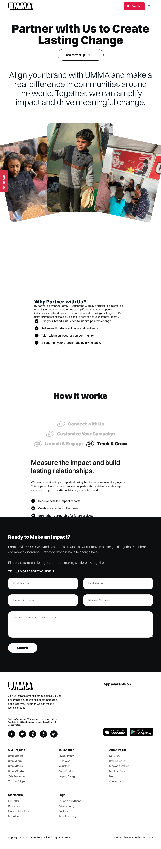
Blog (111, 776)
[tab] (80, 426)
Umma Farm (15, 761)
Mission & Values (119, 766)
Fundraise (64, 761)
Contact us (115, 781)
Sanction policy (67, 816)
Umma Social (16, 766)
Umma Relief (15, 755)
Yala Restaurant (17, 776)
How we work (117, 761)
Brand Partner (67, 771)
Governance (15, 806)
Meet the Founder (119, 771)
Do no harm (14, 816)
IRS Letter (13, 801)
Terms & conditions (70, 801)
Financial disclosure (19, 811)
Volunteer (64, 766)
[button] (149, 6)
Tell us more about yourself (31, 571)
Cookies (63, 811)
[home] (20, 6)
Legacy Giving (67, 776)
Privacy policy (67, 806)
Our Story (114, 755)
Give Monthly (66, 755)
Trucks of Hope (16, 781)
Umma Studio (16, 771)
